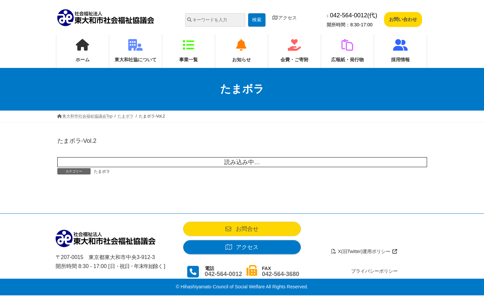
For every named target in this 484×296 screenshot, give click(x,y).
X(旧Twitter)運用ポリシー (364, 252)
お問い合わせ (403, 19)
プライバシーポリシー (374, 271)
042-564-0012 (223, 274)
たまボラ (102, 171)
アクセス (284, 17)
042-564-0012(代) (352, 15)
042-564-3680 (280, 274)
